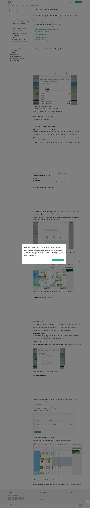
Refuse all (44, 260)
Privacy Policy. (33, 255)
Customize (30, 260)
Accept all (58, 260)
